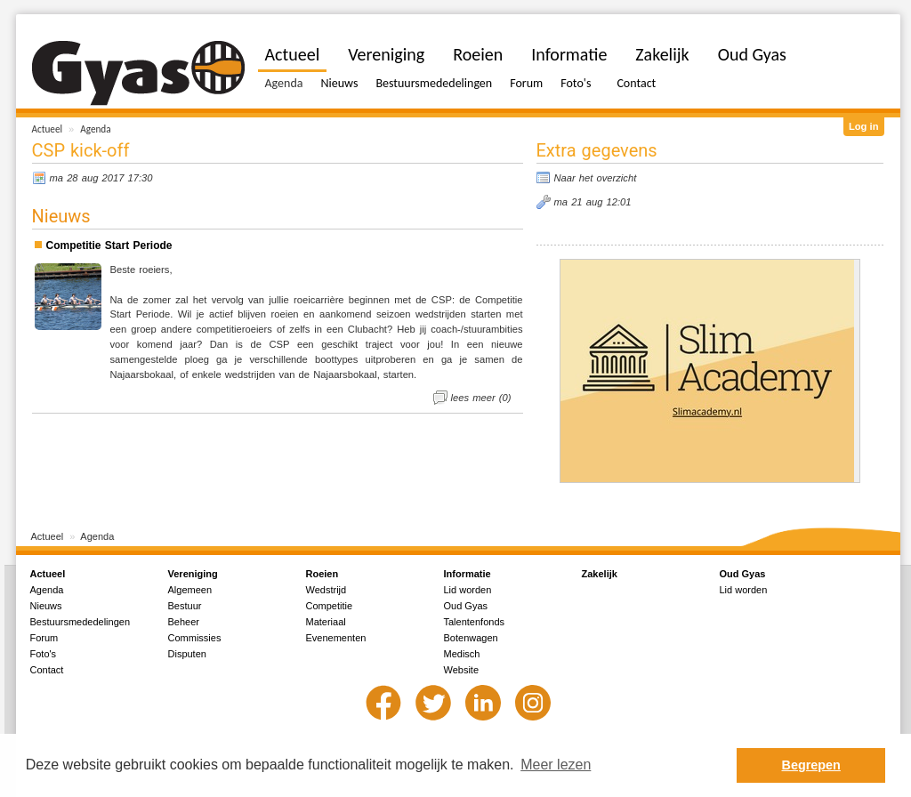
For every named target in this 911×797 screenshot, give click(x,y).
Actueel (47, 129)
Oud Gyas (752, 54)
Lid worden (468, 589)
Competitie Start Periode (109, 245)
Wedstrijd (326, 589)
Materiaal (326, 621)
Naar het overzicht (595, 178)
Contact (636, 83)
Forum (526, 83)
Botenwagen (471, 637)
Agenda (95, 129)
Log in (864, 126)
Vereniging (386, 54)
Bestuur (185, 605)
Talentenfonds (474, 621)
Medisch (462, 653)
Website (462, 669)
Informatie (569, 54)
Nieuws (339, 83)
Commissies (195, 637)
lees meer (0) (481, 397)
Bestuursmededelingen (433, 83)
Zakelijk (662, 54)
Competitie (329, 605)
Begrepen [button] (811, 765)
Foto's (575, 83)
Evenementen (336, 637)
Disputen (187, 653)
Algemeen (190, 589)
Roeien (478, 54)
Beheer (183, 621)
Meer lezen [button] (555, 764)
